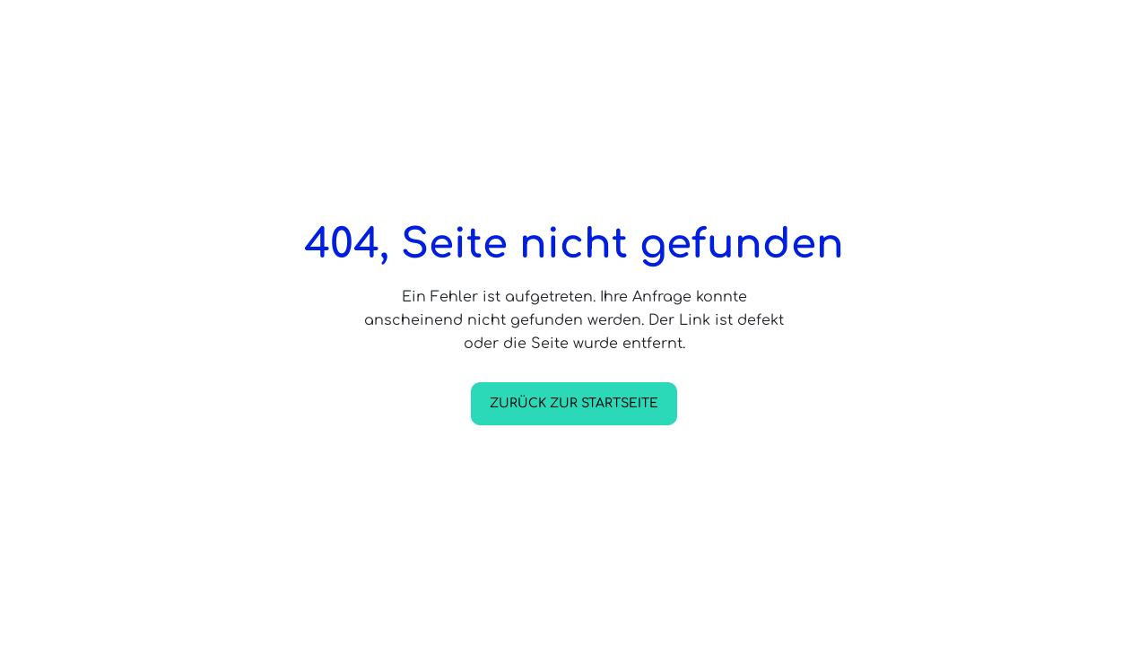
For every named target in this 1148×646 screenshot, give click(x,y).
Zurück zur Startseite (574, 403)
